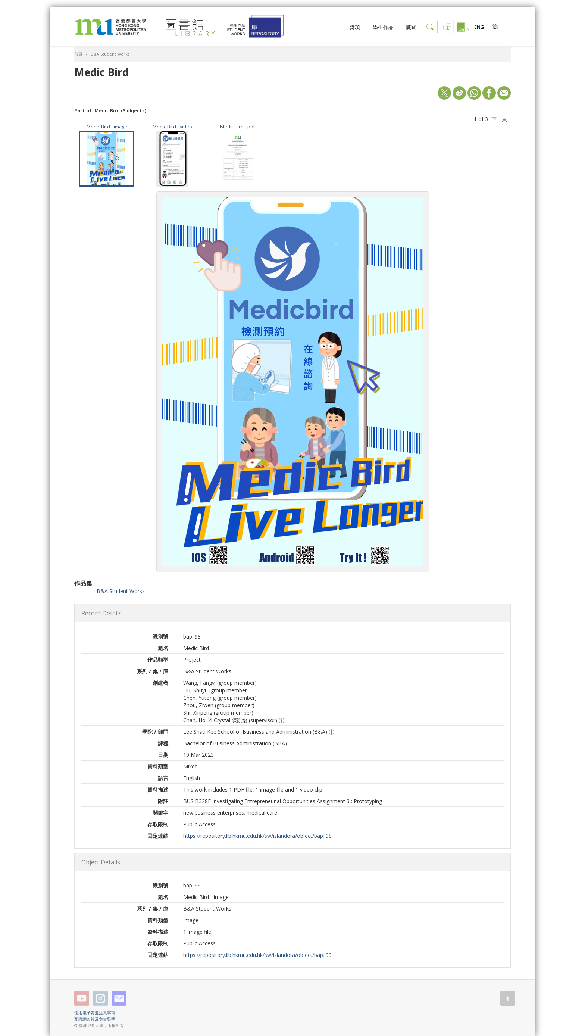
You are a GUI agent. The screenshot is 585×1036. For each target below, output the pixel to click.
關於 (411, 27)
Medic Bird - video (172, 127)
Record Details (101, 613)
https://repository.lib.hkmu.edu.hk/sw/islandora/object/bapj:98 (257, 835)
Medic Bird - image (107, 127)
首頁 (78, 54)
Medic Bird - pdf (237, 127)
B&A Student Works (110, 54)
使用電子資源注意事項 (94, 1012)
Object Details (100, 862)
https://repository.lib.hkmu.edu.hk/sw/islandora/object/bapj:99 (257, 954)
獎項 (355, 27)
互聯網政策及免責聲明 (94, 1019)
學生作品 (383, 27)
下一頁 (499, 118)
